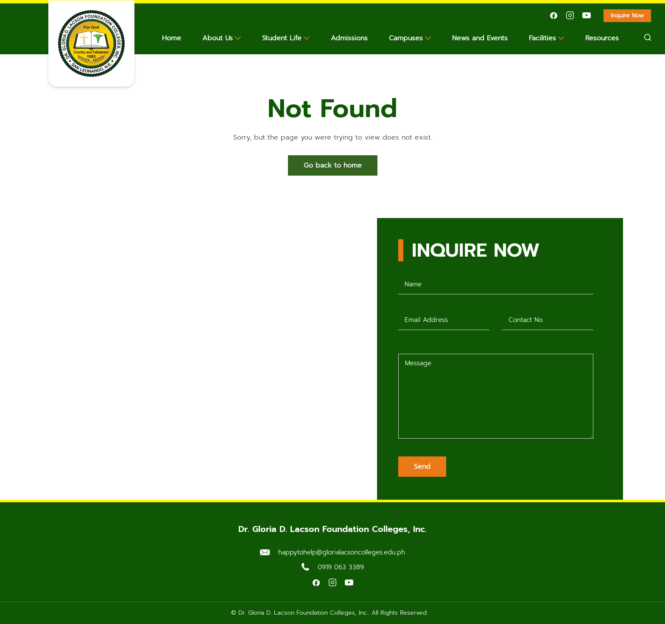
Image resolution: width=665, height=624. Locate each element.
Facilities (542, 38)
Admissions (349, 38)
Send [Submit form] (422, 467)
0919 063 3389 (341, 567)
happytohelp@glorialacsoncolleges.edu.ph (341, 552)
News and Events (480, 38)
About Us (217, 38)
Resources (602, 38)
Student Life (282, 38)
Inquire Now (631, 16)
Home (171, 38)
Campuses (406, 38)
